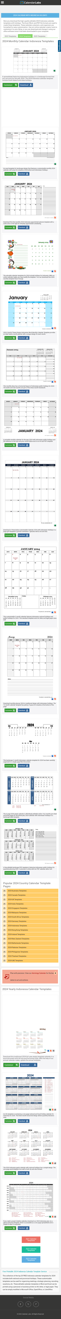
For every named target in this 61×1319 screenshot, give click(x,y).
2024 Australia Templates (17, 891)
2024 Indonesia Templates (17, 926)
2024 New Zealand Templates (18, 939)
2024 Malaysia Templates (17, 912)
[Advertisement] (30, 8)
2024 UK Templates (15, 899)
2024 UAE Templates (15, 960)
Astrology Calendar (39, 973)
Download (24, 85)
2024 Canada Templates (16, 895)
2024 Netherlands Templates (18, 943)
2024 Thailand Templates (17, 956)
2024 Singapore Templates (17, 908)
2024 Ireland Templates (16, 934)
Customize (8, 85)
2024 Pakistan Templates (17, 947)
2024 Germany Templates (17, 921)
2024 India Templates (15, 904)
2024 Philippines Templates (18, 952)
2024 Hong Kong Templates (18, 930)
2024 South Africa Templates (18, 917)
